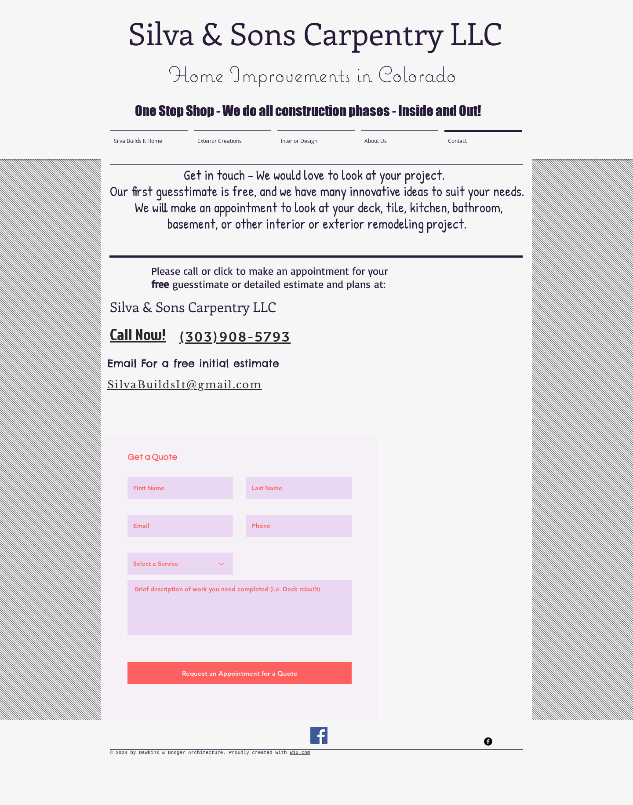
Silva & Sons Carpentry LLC (315, 32)
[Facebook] (318, 735)
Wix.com (300, 752)
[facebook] (488, 741)
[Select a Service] (180, 564)
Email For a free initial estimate (195, 363)
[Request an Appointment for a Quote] (239, 673)
